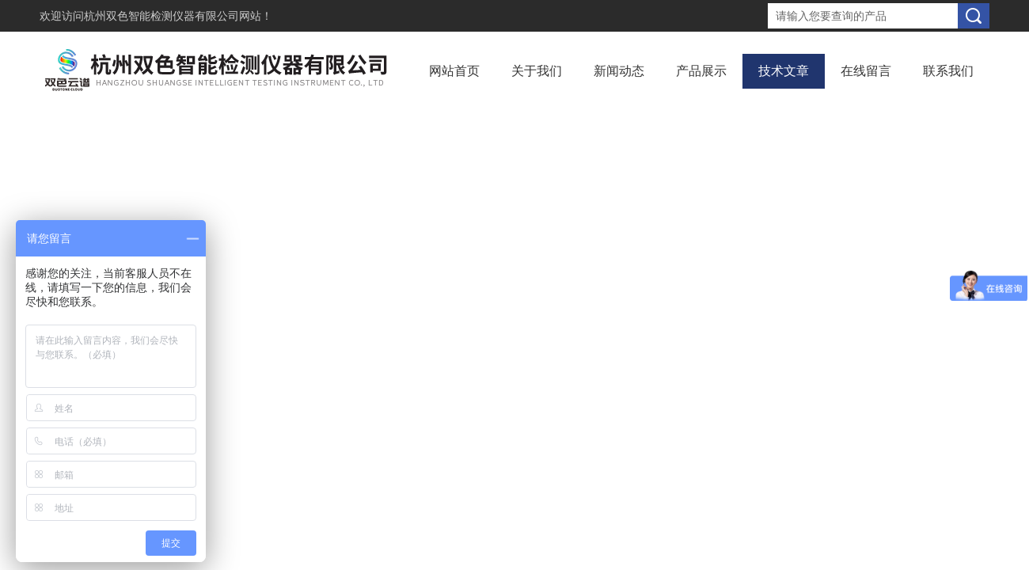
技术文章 (783, 71)
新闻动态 (619, 71)
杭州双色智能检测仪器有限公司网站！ (178, 16)
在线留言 (866, 71)
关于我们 (536, 71)
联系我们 (948, 71)
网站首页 (454, 71)
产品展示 (701, 71)
